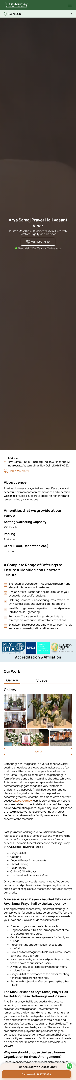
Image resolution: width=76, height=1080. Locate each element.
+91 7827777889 (19, 471)
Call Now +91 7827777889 (36, 1074)
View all (38, 751)
